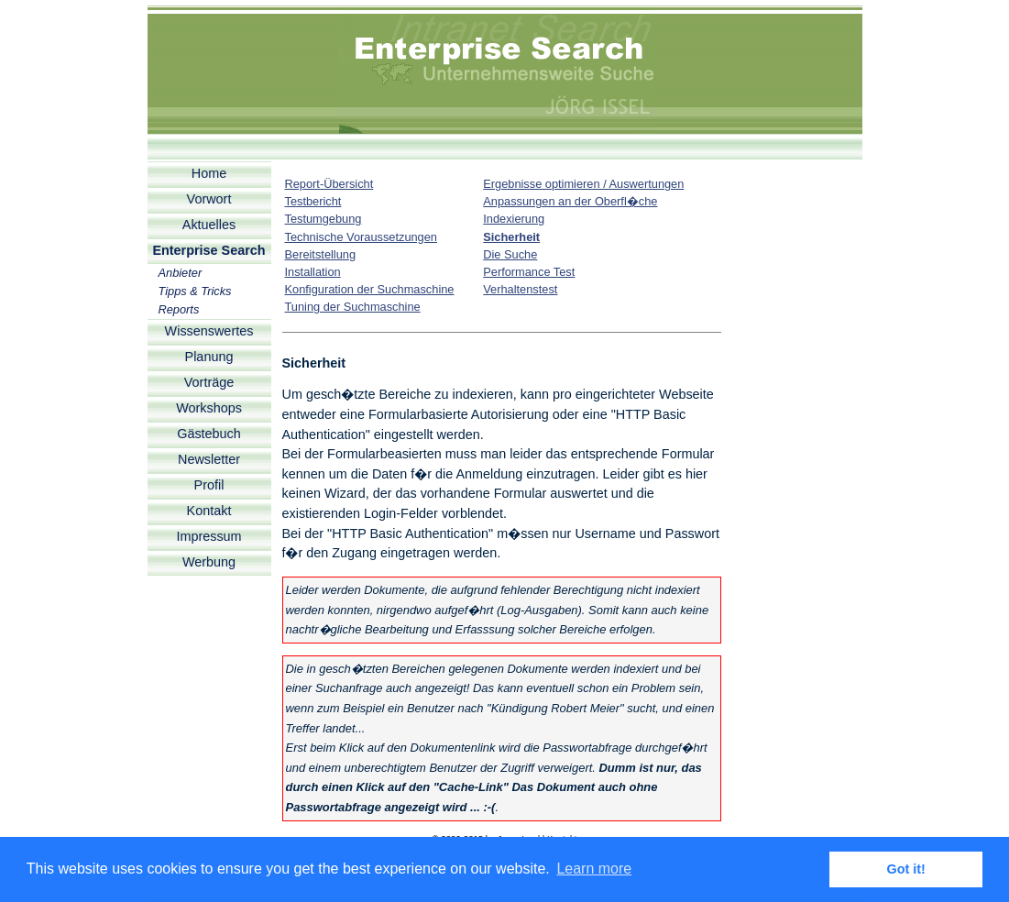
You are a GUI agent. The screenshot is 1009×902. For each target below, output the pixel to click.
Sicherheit (511, 237)
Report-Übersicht (329, 184)
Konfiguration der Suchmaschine (370, 289)
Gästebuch (209, 433)
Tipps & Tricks (195, 291)
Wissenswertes (209, 331)
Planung (209, 356)
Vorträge (209, 382)
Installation (313, 272)
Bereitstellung (320, 254)
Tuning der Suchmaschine (353, 307)
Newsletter (209, 459)
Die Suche (510, 254)
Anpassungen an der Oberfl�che (570, 201)
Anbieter (181, 273)
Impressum (208, 536)
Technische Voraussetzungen (361, 237)
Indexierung (513, 219)
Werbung (209, 562)
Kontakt (209, 510)
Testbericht (313, 201)
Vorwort (209, 199)
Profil (209, 485)
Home (209, 173)
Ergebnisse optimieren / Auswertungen (583, 184)
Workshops (209, 408)
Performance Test (529, 272)
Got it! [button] (906, 869)
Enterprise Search (208, 250)
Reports (179, 309)
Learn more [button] (593, 868)
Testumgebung (323, 219)
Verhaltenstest (520, 289)
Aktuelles (209, 224)
